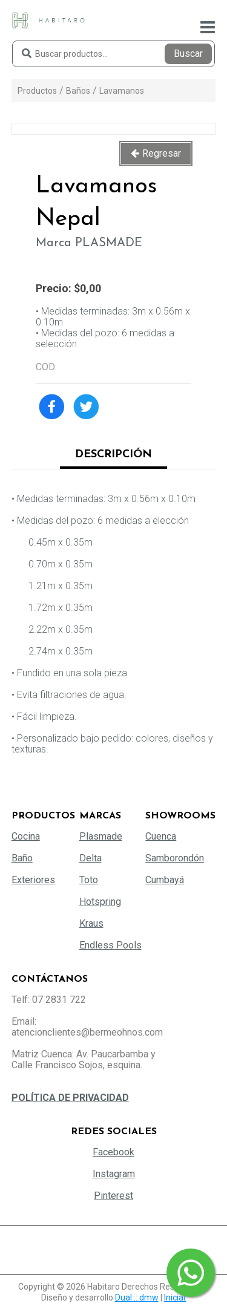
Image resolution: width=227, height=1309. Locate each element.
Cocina (26, 836)
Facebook (113, 1152)
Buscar (188, 53)
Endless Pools (110, 945)
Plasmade (100, 836)
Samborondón (174, 858)
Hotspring (100, 901)
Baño (22, 858)
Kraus (91, 923)
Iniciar (175, 1297)
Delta (90, 858)
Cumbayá (164, 880)
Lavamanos (121, 91)
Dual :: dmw (137, 1297)
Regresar (161, 153)
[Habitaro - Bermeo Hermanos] (48, 19)
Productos (37, 91)
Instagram (114, 1174)
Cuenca (160, 836)
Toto (88, 880)
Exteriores (33, 880)
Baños (78, 91)
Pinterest (113, 1195)
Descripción (113, 454)
